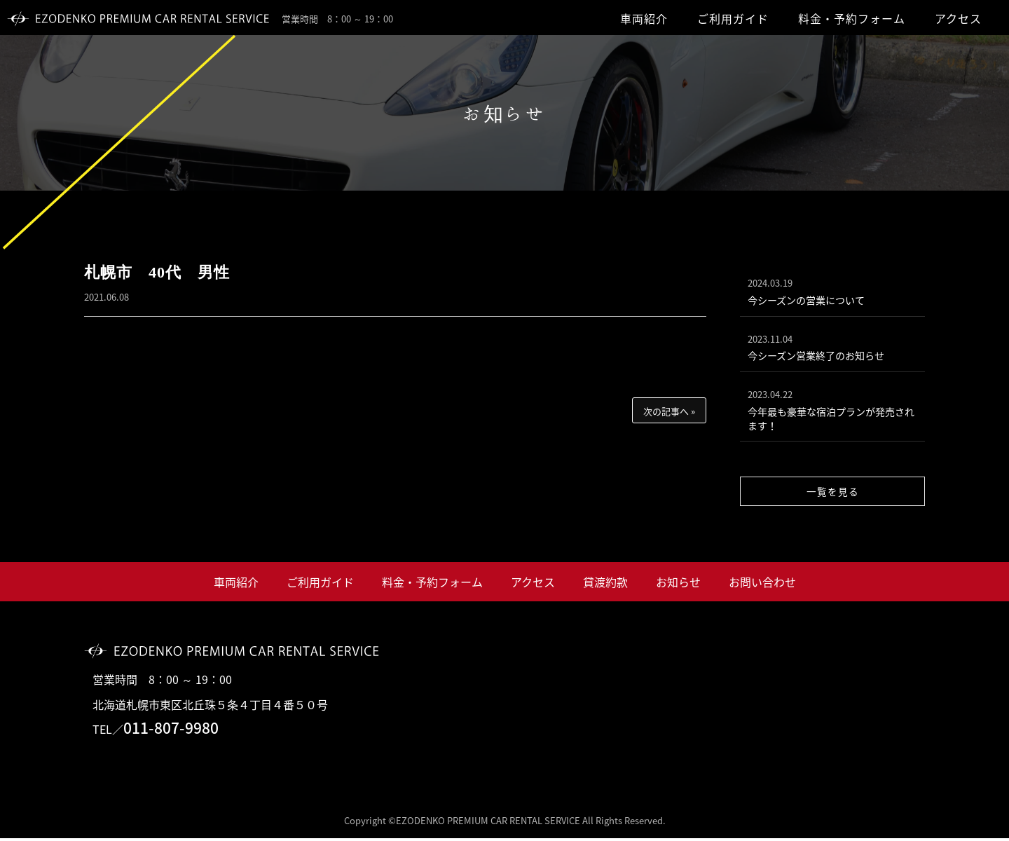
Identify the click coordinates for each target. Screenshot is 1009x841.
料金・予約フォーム (851, 18)
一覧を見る (832, 493)
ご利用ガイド (733, 18)
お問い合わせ (762, 584)
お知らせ (678, 584)
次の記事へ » (669, 411)
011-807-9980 (171, 730)
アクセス (958, 18)
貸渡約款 (605, 584)
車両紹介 (644, 18)
